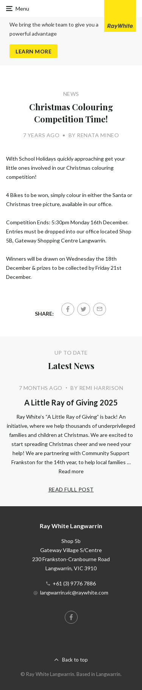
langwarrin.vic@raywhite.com (74, 592)
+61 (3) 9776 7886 (74, 583)
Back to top (75, 660)
